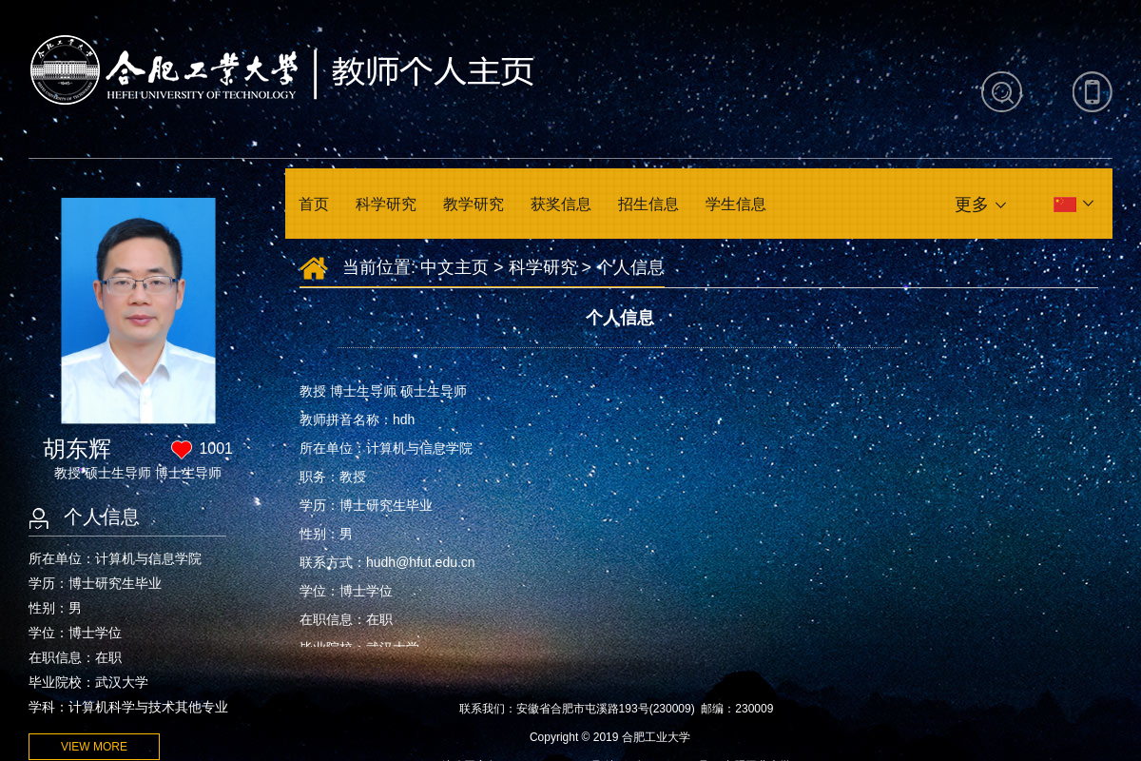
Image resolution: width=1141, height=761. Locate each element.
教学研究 (473, 204)
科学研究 (386, 204)
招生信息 (648, 204)
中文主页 (454, 267)
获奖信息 (561, 204)
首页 (314, 204)
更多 (972, 204)
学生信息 (736, 204)
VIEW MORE (94, 746)
